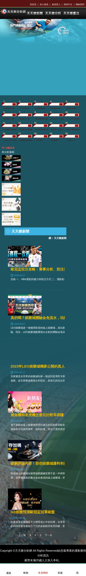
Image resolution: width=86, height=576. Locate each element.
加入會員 (44, 4)
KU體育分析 (52, 13)
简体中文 (68, 4)
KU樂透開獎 (71, 13)
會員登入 (56, 4)
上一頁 (22, 535)
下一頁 (48, 535)
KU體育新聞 (34, 13)
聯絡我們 (80, 4)
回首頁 (33, 4)
